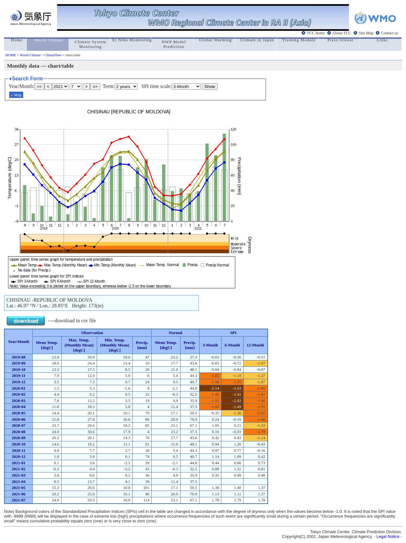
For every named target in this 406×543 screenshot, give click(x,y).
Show (210, 86)
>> (95, 86)
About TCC (341, 33)
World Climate (30, 55)
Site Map (366, 33)
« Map (16, 94)
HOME (11, 55)
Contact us (389, 33)
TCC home (316, 33)
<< (39, 86)
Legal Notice (388, 536)
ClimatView (53, 55)
